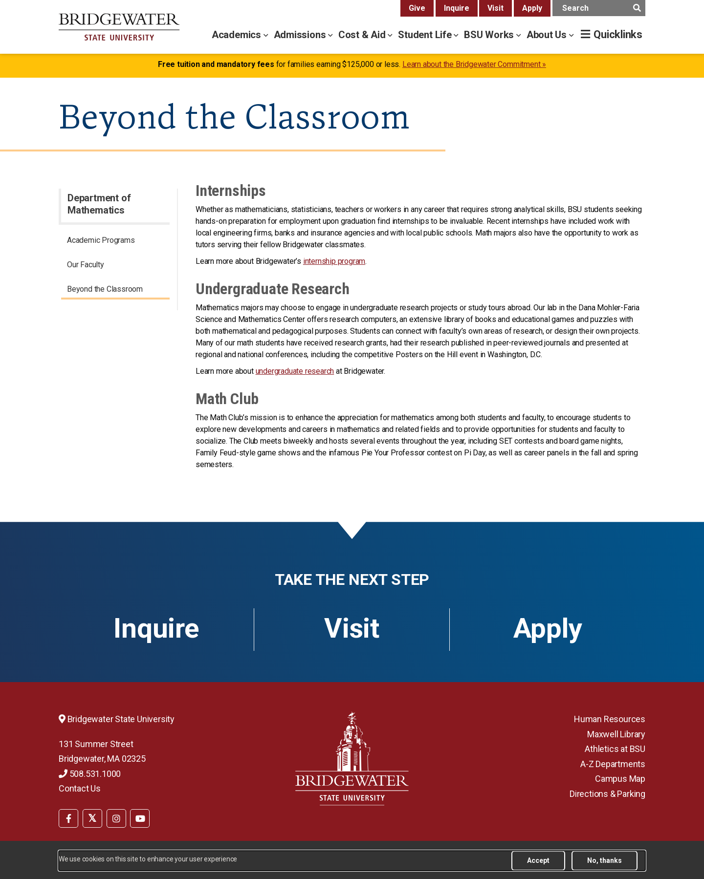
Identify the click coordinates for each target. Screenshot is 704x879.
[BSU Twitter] (92, 818)
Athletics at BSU (615, 749)
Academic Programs (101, 240)
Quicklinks (618, 34)
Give (417, 8)
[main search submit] (637, 8)
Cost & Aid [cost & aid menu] (363, 35)
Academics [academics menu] (238, 35)
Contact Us (80, 788)
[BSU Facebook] (68, 818)
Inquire (456, 8)
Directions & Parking (607, 794)
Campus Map (620, 778)
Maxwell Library (616, 734)
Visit (495, 8)
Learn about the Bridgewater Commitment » (474, 64)
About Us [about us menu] (548, 35)
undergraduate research (295, 371)
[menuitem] (115, 242)
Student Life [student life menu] (426, 35)
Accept (538, 860)
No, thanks (604, 860)
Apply (532, 8)
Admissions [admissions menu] (301, 35)
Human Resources (609, 719)
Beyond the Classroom (105, 289)
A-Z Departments (612, 764)
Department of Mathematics (99, 204)
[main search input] (598, 8)
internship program (334, 261)
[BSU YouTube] (140, 818)
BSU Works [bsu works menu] (490, 35)
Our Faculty (85, 264)
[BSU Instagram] (116, 818)
